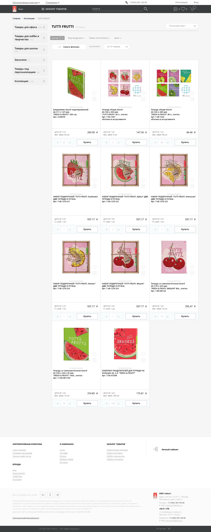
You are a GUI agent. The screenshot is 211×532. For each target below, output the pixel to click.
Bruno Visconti (19, 473)
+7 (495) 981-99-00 (176, 502)
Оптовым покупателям (22, 453)
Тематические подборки (117, 450)
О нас (62, 450)
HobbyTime (17, 476)
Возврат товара (66, 459)
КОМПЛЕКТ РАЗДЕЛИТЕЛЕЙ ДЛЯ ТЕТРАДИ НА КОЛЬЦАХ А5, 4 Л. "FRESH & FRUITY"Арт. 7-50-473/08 (123, 373)
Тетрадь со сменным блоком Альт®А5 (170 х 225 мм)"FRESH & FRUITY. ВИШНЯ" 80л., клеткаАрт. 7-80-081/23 (169, 287)
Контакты (64, 462)
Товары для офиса (115, 453)
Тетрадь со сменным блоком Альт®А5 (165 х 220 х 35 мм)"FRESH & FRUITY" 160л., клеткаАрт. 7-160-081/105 (70, 374)
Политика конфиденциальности (26, 518)
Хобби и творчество (115, 456)
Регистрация (181, 2)
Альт (15, 470)
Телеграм (57, 495)
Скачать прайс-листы (22, 456)
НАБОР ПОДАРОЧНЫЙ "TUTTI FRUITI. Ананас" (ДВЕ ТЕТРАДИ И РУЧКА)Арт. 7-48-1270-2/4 (74, 286)
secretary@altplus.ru (173, 505)
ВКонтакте (42, 495)
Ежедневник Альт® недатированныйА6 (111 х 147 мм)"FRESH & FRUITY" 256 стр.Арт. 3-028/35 (70, 113)
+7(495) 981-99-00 (138, 2)
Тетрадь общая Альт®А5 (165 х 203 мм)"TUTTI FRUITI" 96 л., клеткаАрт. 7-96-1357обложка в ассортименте (114, 114)
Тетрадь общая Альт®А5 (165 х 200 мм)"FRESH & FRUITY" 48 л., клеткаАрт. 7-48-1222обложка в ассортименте (165, 114)
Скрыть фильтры (71, 47)
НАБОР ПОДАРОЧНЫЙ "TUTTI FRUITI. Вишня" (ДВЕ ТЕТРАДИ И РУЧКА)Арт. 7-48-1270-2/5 (123, 286)
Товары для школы (115, 459)
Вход (196, 2)
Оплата (63, 456)
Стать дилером (19, 450)
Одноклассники (50, 495)
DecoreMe (17, 479)
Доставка (64, 453)
